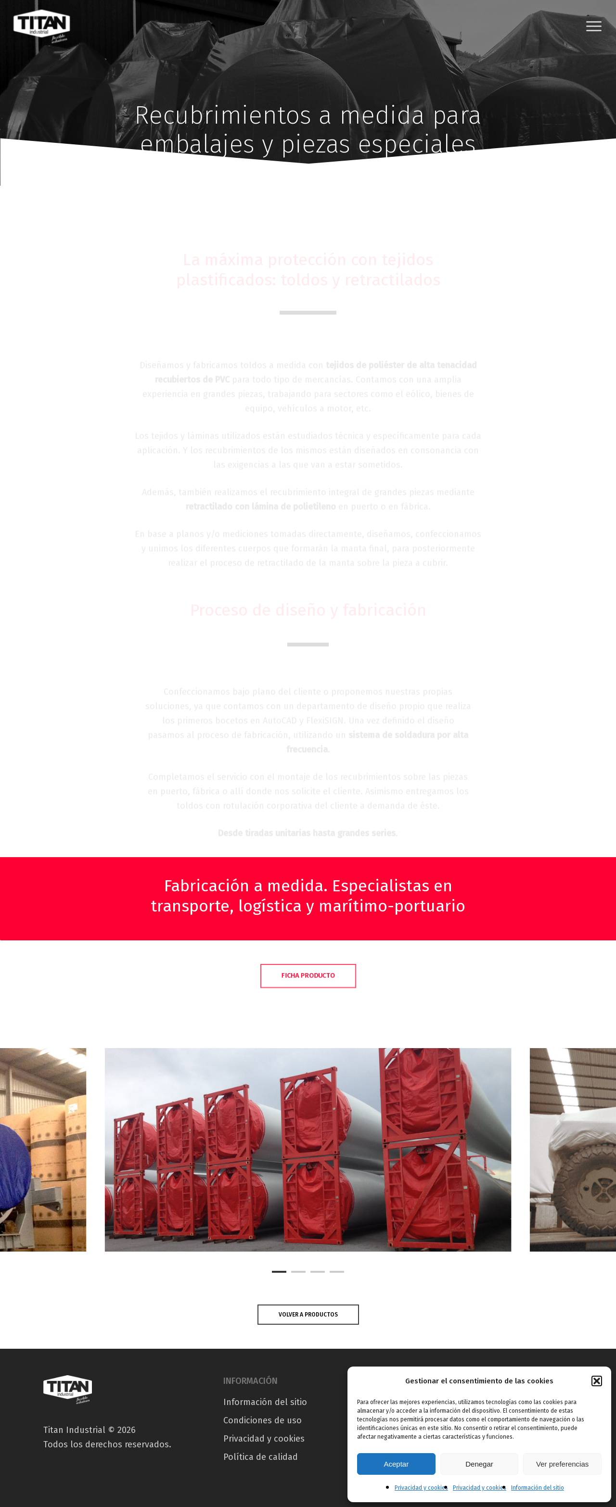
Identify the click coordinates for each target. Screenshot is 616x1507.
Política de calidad (260, 1457)
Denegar (479, 1464)
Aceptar (396, 1464)
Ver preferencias (562, 1464)
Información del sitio (537, 1487)
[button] (597, 1381)
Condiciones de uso (262, 1420)
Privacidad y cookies (421, 1487)
